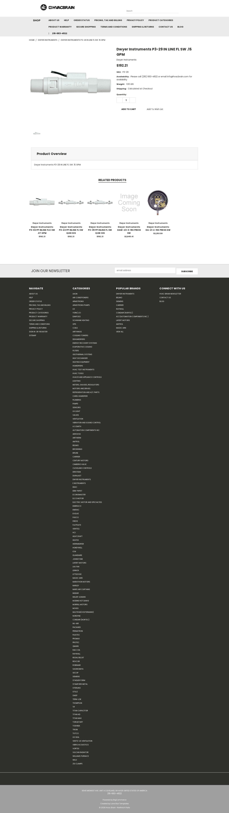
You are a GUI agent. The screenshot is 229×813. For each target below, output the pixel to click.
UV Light (76, 410)
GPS (74, 323)
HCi (74, 531)
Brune (75, 452)
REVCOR (76, 660)
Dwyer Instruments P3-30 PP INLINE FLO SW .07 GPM (42, 230)
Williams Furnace (81, 755)
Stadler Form (79, 679)
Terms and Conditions (113, 26)
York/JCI (77, 311)
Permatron (78, 630)
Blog (180, 26)
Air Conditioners (81, 296)
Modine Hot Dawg (81, 599)
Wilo (75, 759)
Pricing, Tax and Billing (108, 20)
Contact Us (166, 26)
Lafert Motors (79, 562)
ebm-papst (77, 490)
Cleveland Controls (82, 467)
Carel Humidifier (80, 395)
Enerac (76, 509)
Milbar (76, 592)
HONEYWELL (77, 546)
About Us (53, 20)
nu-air (76, 622)
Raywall (76, 653)
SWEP (75, 694)
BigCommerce (119, 799)
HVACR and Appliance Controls (87, 376)
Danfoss (77, 315)
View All (119, 330)
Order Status (82, 20)
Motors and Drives (81, 387)
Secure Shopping (86, 26)
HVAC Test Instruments (83, 368)
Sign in (32, 330)
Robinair (77, 664)
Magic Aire (78, 577)
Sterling (77, 687)
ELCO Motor (78, 497)
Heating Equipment (81, 361)
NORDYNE (76, 615)
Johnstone (78, 558)
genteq (76, 527)
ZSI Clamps (78, 762)
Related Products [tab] (112, 180)
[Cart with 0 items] (199, 9)
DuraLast (77, 474)
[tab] (114, 154)
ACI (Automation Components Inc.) (132, 315)
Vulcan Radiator (81, 751)
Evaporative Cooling (82, 346)
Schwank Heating (81, 319)
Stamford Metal (80, 683)
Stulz (75, 690)
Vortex (76, 747)
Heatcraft (78, 535)
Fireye (75, 520)
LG (74, 308)
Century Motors (80, 459)
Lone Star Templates (120, 802)
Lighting (76, 380)
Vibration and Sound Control (87, 421)
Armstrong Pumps (81, 304)
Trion (75, 728)
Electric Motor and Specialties (87, 501)
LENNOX (76, 569)
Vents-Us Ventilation (82, 740)
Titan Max (77, 717)
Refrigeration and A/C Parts (86, 391)
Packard (77, 626)
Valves (76, 414)
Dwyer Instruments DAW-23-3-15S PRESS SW (129, 230)
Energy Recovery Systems (85, 342)
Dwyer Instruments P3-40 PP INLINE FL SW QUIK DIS (71, 230)
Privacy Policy (135, 20)
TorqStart (78, 721)
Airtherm (77, 437)
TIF (74, 706)
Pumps (75, 402)
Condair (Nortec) (81, 618)
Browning (77, 448)
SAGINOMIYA (78, 668)
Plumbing (77, 399)
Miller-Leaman (79, 596)
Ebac (75, 486)
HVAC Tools (78, 372)
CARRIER (76, 455)
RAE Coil (76, 649)
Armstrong (78, 300)
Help (66, 20)
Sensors (77, 406)
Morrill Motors (80, 603)
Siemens (76, 675)
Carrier (120, 304)
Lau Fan (76, 565)
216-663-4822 (59, 33)
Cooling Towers (80, 334)
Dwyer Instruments (82, 478)
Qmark (76, 645)
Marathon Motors (81, 581)
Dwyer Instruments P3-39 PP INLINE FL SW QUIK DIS (100, 230)
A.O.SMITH (77, 425)
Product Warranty (60, 26)
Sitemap (32, 334)
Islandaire (77, 554)
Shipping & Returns (143, 26)
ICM (74, 550)
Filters (76, 349)
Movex (75, 607)
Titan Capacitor (80, 709)
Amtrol (76, 440)
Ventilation (78, 418)
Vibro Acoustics (81, 743)
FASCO (76, 516)
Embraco (77, 505)
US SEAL (76, 736)
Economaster (79, 493)
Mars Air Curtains (81, 588)
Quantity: (122, 94)
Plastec (76, 634)
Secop (75, 671)
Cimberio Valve (79, 463)
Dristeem (77, 471)
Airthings (77, 330)
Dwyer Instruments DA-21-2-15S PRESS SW (158, 228)
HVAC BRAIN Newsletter (170, 293)
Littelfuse (77, 573)
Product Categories (161, 20)
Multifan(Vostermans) (83, 611)
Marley (76, 584)
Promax (76, 637)
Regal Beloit (78, 656)
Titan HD (76, 713)
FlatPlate (77, 524)
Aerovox (77, 433)
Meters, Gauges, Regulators (86, 383)
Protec (76, 641)
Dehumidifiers (79, 338)
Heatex (76, 539)
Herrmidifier (78, 543)
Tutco (76, 732)
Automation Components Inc (86, 429)
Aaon (75, 293)
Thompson (77, 702)
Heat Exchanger (80, 357)
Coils (75, 327)
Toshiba (76, 725)
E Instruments (79, 482)
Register (43, 330)
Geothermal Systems (82, 353)
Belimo (76, 444)
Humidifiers (78, 365)
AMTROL (119, 323)
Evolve (76, 512)
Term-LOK (77, 698)
